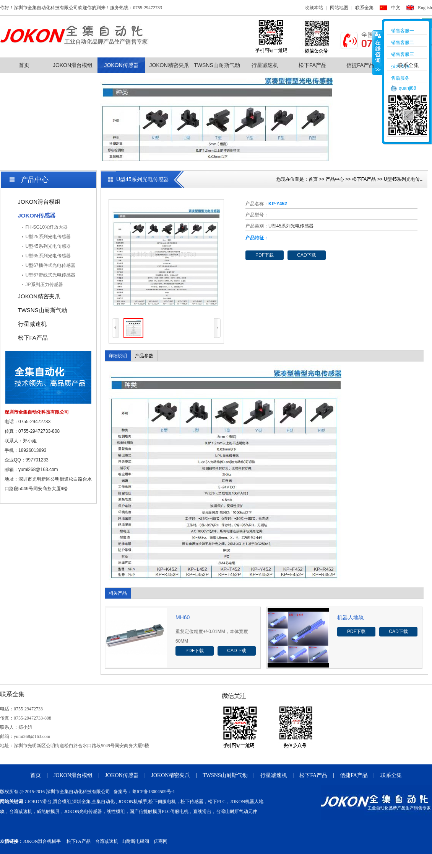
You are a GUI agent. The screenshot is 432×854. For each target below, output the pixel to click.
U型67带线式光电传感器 (50, 275)
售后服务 (400, 78)
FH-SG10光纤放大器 (47, 227)
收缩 (377, 52)
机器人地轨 (350, 617)
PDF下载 (264, 255)
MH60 (182, 617)
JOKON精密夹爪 (169, 65)
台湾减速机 (106, 841)
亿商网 (160, 841)
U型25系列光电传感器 (48, 236)
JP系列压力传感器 (44, 284)
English (425, 7)
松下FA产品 (312, 65)
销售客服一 (402, 30)
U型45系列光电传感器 (48, 246)
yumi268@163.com (38, 469)
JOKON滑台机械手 (42, 841)
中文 (395, 7)
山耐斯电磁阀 (135, 841)
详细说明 (118, 355)
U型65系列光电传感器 (48, 255)
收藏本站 (314, 7)
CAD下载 (306, 255)
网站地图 (339, 7)
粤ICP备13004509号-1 (153, 791)
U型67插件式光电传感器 (50, 265)
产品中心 (335, 179)
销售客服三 (402, 54)
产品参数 (144, 355)
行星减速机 (265, 65)
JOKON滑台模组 (73, 65)
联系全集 (364, 7)
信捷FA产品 (360, 65)
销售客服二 (402, 42)
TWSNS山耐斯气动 (217, 65)
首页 (24, 65)
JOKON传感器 (121, 65)
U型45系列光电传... (404, 179)
